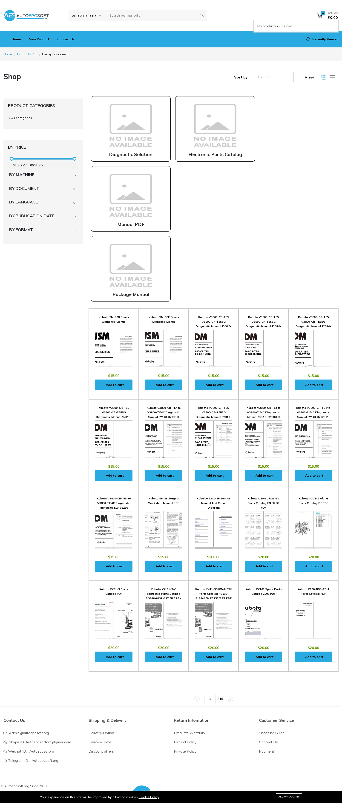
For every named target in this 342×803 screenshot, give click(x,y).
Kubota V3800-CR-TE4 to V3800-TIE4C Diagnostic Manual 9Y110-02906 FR (264, 412)
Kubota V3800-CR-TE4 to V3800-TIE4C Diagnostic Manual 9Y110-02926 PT (313, 412)
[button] (326, 15)
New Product (39, 39)
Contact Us (66, 39)
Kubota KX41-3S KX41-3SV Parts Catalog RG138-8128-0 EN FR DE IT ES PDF (213, 593)
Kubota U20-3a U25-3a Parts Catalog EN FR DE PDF (263, 503)
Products (24, 54)
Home (16, 39)
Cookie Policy (149, 797)
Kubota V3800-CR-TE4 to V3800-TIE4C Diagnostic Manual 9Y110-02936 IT (164, 412)
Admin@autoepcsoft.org (29, 733)
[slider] (11, 159)
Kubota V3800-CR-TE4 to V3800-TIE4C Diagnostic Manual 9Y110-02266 (114, 503)
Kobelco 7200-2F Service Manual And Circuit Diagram (213, 503)
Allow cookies (289, 796)
